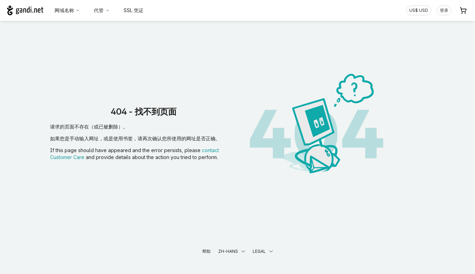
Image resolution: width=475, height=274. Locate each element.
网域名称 (67, 10)
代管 (102, 10)
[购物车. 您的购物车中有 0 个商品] (463, 10)
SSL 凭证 (134, 10)
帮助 (206, 251)
